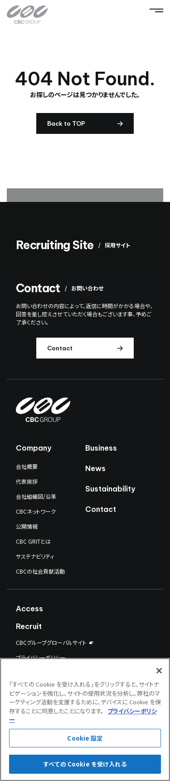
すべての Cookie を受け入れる (84, 764)
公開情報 (27, 526)
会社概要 (27, 466)
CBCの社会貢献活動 (40, 571)
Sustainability (110, 488)
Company (33, 447)
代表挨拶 (27, 481)
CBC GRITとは (33, 541)
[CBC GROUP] (27, 14)
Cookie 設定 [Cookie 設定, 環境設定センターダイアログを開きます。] (84, 738)
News (95, 468)
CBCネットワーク (36, 511)
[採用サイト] (85, 224)
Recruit (29, 626)
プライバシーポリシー (41, 657)
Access (29, 608)
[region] (85, 719)
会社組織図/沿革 (36, 496)
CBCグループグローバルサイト (51, 642)
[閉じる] (159, 671)
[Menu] (156, 10)
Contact (100, 509)
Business (101, 447)
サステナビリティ (35, 556)
